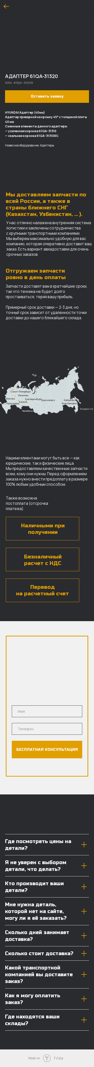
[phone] (47, 729)
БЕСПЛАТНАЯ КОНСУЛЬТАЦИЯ (47, 749)
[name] (47, 711)
